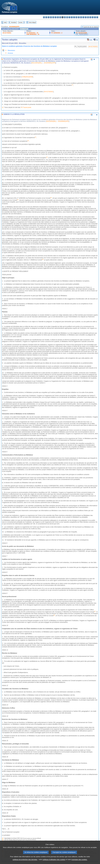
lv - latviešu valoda (72, 17)
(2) (2, 839)
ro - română (88, 17)
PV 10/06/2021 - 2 (56, 33)
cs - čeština (49, 17)
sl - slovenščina (93, 17)
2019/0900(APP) (14, 26)
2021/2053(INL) (36, 63)
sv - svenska (97, 17)
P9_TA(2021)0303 (81, 34)
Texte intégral (32, 22)
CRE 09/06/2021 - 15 (32, 34)
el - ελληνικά (58, 17)
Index (5, 22)
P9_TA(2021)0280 (81, 33)
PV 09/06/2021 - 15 (32, 33)
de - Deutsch (53, 17)
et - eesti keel (55, 17)
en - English (60, 17)
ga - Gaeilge (65, 17)
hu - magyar (76, 17)
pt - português (86, 17)
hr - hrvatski (67, 17)
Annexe (10, 53)
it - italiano (69, 17)
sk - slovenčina (90, 17)
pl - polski (83, 17)
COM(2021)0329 (27, 77)
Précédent (13, 22)
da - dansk (51, 17)
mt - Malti (79, 17)
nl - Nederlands (81, 17)
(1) (2, 107)
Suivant (21, 22)
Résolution (11, 50)
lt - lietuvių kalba (74, 17)
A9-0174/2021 (7, 33)
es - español (46, 17)
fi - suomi (95, 17)
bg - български (44, 17)
